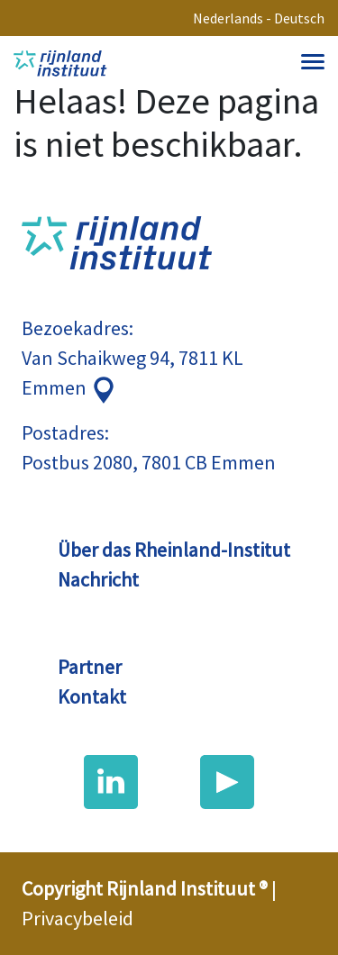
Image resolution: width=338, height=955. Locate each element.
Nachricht (98, 579)
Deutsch (299, 18)
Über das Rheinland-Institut (174, 549)
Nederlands (228, 18)
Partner (90, 666)
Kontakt (92, 696)
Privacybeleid (77, 918)
